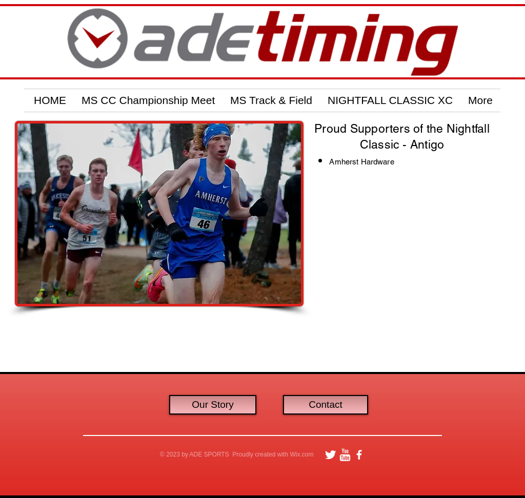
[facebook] (359, 454)
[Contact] (325, 404)
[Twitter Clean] (330, 454)
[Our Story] (212, 404)
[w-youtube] (344, 454)
